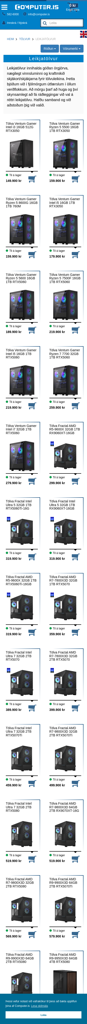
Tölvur (24, 39)
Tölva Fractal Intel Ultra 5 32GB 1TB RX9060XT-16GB (62, 505)
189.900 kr (14, 332)
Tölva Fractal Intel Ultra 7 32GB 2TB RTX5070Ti (19, 731)
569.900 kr (14, 936)
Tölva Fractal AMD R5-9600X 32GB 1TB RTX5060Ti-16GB (21, 580)
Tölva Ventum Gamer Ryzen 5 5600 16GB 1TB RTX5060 (21, 278)
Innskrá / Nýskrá (14, 23)
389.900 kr (14, 710)
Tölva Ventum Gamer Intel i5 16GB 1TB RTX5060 (21, 354)
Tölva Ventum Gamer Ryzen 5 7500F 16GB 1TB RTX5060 (65, 278)
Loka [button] (43, 1015)
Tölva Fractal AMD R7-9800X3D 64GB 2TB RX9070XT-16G (64, 807)
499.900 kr (57, 785)
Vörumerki (72, 48)
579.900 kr (57, 936)
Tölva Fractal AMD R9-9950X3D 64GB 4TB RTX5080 (63, 958)
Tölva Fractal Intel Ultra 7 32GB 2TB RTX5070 (19, 656)
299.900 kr (57, 483)
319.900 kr (14, 558)
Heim (10, 39)
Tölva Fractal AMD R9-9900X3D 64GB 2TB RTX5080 (20, 958)
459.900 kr (14, 785)
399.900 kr (57, 710)
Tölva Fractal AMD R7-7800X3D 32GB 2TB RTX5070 (63, 656)
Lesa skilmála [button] (39, 1006)
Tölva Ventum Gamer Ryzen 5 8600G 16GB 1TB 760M (22, 202)
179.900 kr (57, 256)
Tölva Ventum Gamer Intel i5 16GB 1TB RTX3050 (64, 202)
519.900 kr (14, 861)
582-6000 (10, 14)
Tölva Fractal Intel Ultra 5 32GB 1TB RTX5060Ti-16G (19, 505)
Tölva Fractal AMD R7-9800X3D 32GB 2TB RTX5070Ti (63, 731)
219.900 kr (57, 332)
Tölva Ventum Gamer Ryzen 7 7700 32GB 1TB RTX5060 (64, 354)
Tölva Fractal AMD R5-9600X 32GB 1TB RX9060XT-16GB (64, 429)
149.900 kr (14, 181)
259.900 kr (57, 407)
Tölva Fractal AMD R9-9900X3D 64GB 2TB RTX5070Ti (63, 883)
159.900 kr (57, 181)
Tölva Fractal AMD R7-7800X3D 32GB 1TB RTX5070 (63, 580)
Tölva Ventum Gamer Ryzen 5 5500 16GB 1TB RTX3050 (64, 127)
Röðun (50, 48)
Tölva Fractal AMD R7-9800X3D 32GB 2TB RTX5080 (20, 883)
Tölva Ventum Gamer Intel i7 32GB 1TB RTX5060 (21, 429)
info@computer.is (36, 14)
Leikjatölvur (45, 39)
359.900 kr (57, 634)
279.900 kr (14, 483)
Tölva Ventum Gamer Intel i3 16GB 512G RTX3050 (21, 127)
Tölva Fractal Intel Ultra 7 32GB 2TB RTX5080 (19, 807)
